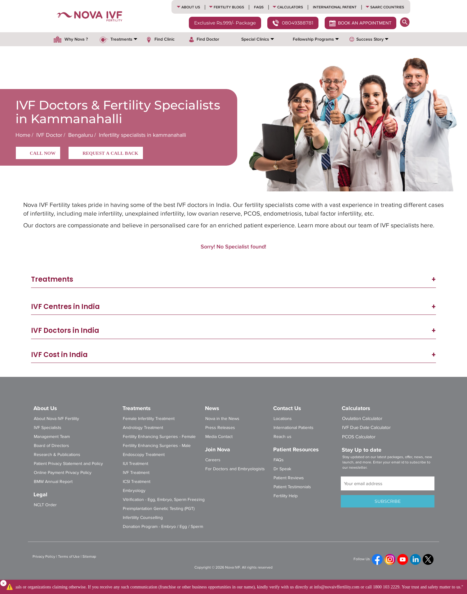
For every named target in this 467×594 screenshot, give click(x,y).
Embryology (134, 490)
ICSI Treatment (136, 481)
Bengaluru (80, 135)
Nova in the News (222, 418)
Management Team (52, 436)
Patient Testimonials (292, 486)
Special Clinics (255, 39)
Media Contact (219, 436)
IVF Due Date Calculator (366, 427)
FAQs (259, 7)
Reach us (282, 436)
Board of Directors (51, 445)
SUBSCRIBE (388, 501)
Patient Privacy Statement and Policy (68, 463)
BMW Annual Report (53, 481)
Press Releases (220, 427)
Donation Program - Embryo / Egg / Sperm (163, 526)
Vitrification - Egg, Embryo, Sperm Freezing (164, 499)
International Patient (335, 7)
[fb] (377, 559)
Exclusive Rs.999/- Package (225, 23)
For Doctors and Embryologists (235, 468)
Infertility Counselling (143, 517)
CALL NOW (38, 154)
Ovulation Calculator (362, 418)
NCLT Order (45, 504)
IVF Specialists (47, 427)
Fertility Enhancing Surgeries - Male (157, 445)
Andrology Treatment (143, 427)
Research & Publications (57, 454)
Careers (212, 459)
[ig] (390, 559)
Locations (283, 418)
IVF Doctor (49, 135)
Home (23, 135)
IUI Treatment (135, 463)
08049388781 (293, 23)
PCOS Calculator (359, 437)
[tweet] (428, 559)
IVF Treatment (136, 472)
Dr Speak (282, 468)
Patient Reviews (289, 477)
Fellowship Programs (313, 39)
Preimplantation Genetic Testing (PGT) (158, 508)
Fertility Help (286, 495)
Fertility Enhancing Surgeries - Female (159, 436)
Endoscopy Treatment (144, 454)
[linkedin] (415, 559)
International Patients (294, 427)
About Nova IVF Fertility (56, 418)
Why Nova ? (76, 39)
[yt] (402, 559)
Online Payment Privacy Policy (62, 472)
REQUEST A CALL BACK (105, 154)
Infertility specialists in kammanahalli (141, 135)
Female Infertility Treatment (149, 418)
